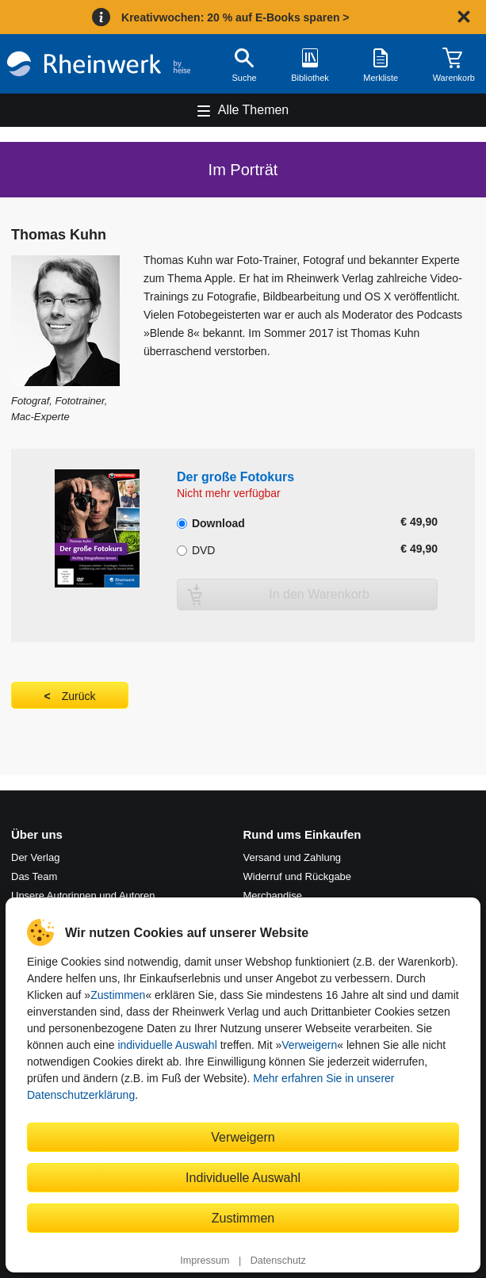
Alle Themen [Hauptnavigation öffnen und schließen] (253, 110)
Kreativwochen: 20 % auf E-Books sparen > (235, 17)
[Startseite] (98, 63)
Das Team (34, 876)
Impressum (204, 1260)
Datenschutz (278, 1260)
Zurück (79, 696)
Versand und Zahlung (292, 857)
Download (211, 522)
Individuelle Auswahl (243, 1177)
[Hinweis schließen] (464, 17)
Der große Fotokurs (235, 477)
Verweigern (309, 1045)
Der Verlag (35, 857)
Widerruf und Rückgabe (297, 876)
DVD (196, 549)
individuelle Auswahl (166, 1045)
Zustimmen (117, 995)
